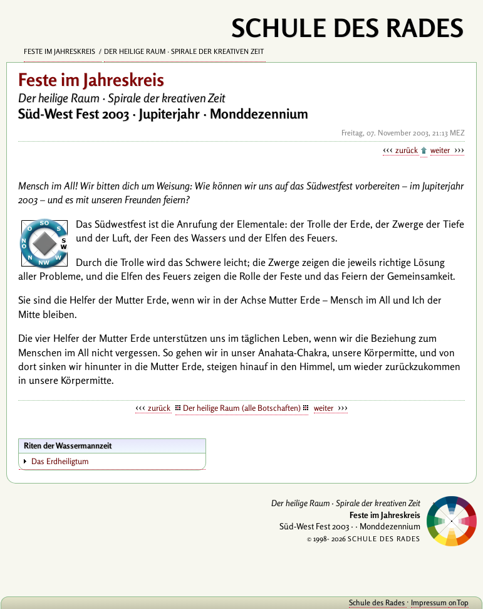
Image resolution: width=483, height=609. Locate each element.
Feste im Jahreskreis (60, 51)
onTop (459, 602)
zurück (407, 150)
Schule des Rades (378, 602)
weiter (441, 150)
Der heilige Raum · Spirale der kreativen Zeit (185, 51)
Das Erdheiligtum (60, 461)
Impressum (430, 602)
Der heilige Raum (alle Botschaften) (242, 408)
